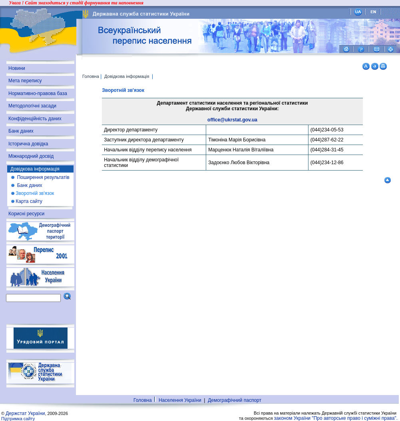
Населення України (180, 400)
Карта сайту (29, 201)
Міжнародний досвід (31, 156)
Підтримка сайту (18, 418)
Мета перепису (25, 80)
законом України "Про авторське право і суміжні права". (336, 418)
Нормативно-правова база (37, 93)
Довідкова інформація (127, 76)
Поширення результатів (42, 177)
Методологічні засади (32, 106)
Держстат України (25, 413)
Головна (90, 76)
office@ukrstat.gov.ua (232, 120)
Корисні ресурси (26, 213)
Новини (16, 68)
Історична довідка (28, 144)
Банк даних (21, 131)
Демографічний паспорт (236, 400)
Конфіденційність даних (35, 118)
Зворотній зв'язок (35, 193)
